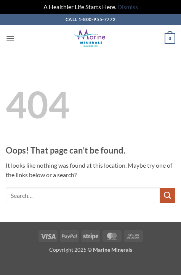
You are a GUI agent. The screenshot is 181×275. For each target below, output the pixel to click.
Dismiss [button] (127, 6)
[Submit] (167, 195)
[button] (10, 38)
